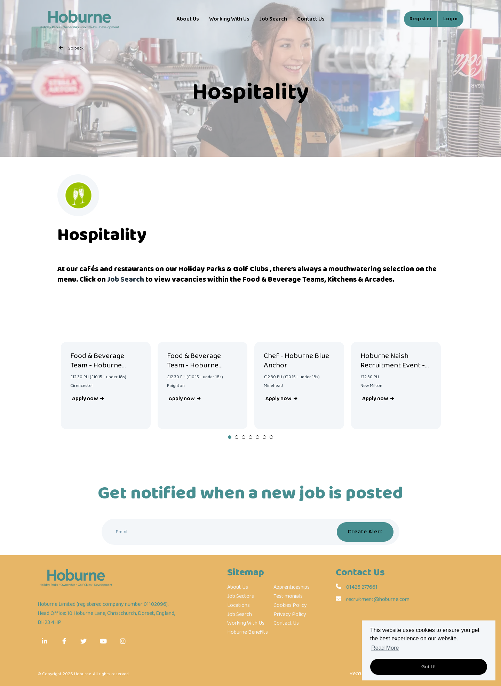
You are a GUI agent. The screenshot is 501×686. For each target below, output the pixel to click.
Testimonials (288, 596)
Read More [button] (385, 648)
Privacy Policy (289, 614)
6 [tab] (264, 437)
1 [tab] (229, 437)
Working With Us (229, 19)
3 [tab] (243, 437)
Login (450, 18)
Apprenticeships (291, 587)
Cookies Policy (290, 605)
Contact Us (311, 19)
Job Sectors (240, 596)
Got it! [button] (428, 666)
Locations (238, 605)
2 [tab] (236, 437)
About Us (187, 19)
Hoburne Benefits (247, 632)
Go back (75, 48)
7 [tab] (271, 437)
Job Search (273, 19)
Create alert (365, 532)
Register (420, 18)
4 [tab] (250, 437)
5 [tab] (257, 437)
